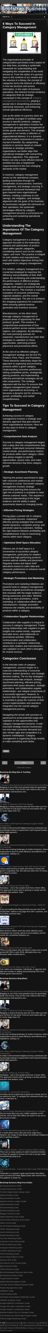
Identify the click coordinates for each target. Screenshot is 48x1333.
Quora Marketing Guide (9, 1232)
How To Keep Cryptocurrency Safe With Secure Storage (23, 866)
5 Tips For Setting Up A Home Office (15, 886)
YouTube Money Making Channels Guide (16, 1285)
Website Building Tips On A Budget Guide (17, 1312)
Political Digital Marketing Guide (13, 1319)
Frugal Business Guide (9, 1278)
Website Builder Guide (9, 1195)
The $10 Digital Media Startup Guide (15, 1192)
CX (7, 1325)
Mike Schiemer (28, 1323)
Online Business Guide (9, 1269)
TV (19, 1325)
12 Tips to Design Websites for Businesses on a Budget (22, 1111)
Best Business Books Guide (11, 1275)
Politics (24, 1328)
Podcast (13, 1325)
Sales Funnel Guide (8, 1223)
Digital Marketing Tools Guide (12, 1217)
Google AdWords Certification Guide (15, 1303)
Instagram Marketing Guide (11, 1248)
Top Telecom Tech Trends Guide (13, 1263)
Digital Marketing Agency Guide (13, 1282)
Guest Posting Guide (8, 1294)
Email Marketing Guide (9, 1208)
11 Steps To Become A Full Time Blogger (16, 804)
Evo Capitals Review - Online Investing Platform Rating (22, 1150)
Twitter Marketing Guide (9, 1229)
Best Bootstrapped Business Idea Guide (16, 1272)
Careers (39, 1328)
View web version (24, 768)
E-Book (25, 1325)
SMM (17, 1328)
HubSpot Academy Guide (10, 1300)
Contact (10, 1330)
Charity (3, 1330)
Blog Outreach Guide (8, 1266)
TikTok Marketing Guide (9, 1254)
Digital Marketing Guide (9, 1204)
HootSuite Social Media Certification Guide (17, 1297)
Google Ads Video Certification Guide (15, 1306)
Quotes (33, 1325)
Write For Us (42, 1325)
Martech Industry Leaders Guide (13, 1201)
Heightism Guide (7, 1291)
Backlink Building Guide (9, 1211)
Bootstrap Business (13, 1323)
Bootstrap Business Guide (10, 1186)
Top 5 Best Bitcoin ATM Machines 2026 (16, 948)
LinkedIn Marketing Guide (10, 1251)
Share (6, 751)
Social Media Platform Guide (11, 1257)
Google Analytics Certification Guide (14, 1309)
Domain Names (7, 1328)
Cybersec (31, 1328)
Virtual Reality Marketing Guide (12, 1226)
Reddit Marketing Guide (9, 1235)
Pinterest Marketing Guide (10, 1245)
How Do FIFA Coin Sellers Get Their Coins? (18, 967)
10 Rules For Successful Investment (14, 1092)
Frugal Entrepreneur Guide (11, 1189)
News (43, 1323)
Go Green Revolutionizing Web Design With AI (19, 1130)
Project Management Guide (11, 1288)
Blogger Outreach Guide (10, 1214)
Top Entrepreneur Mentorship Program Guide (18, 1316)
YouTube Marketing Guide (10, 1238)
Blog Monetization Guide (10, 1198)
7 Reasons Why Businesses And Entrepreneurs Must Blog (23, 785)
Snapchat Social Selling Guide (12, 1242)
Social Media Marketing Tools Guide (14, 1220)
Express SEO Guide (8, 1260)
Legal (38, 1323)
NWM (2, 1325)
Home (24, 763)
